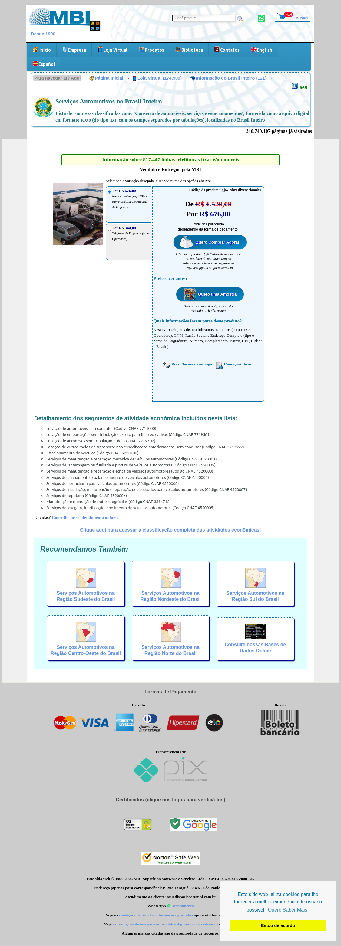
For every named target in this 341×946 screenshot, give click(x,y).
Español (43, 64)
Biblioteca (189, 49)
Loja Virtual (112, 49)
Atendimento (180, 906)
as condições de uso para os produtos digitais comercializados (165, 924)
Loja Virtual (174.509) (157, 78)
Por (130, 233)
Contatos (227, 49)
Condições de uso (235, 364)
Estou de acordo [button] (278, 925)
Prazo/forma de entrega (187, 364)
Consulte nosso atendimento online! (85, 517)
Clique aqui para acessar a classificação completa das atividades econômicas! (170, 529)
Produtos (151, 49)
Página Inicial (106, 78)
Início (41, 49)
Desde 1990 (43, 33)
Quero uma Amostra (217, 294)
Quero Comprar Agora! (217, 242)
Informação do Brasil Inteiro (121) (229, 78)
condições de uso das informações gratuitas (156, 915)
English (261, 49)
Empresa (74, 49)
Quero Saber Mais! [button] (288, 909)
